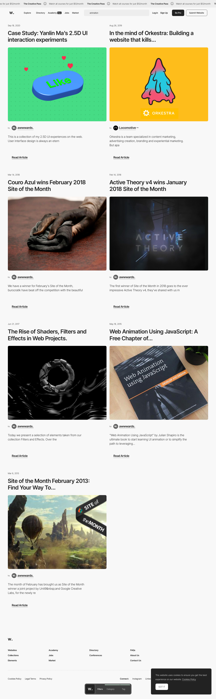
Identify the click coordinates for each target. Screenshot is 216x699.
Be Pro (178, 12)
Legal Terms (30, 678)
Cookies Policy (14, 678)
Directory (40, 12)
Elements (12, 660)
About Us (134, 655)
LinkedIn (149, 678)
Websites (12, 650)
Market (75, 12)
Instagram (137, 678)
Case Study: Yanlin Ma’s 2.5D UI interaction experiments (48, 36)
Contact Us (135, 660)
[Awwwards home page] (90, 689)
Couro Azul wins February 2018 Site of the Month (47, 185)
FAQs (132, 650)
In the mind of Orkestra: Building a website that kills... (152, 36)
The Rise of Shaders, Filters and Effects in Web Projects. (47, 334)
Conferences (95, 655)
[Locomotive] (126, 128)
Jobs (67, 12)
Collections (13, 655)
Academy (55, 12)
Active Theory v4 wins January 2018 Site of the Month (148, 185)
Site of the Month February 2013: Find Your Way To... (49, 484)
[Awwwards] (11, 13)
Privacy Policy (46, 678)
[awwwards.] (23, 128)
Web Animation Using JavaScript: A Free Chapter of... (154, 334)
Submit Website (196, 12)
